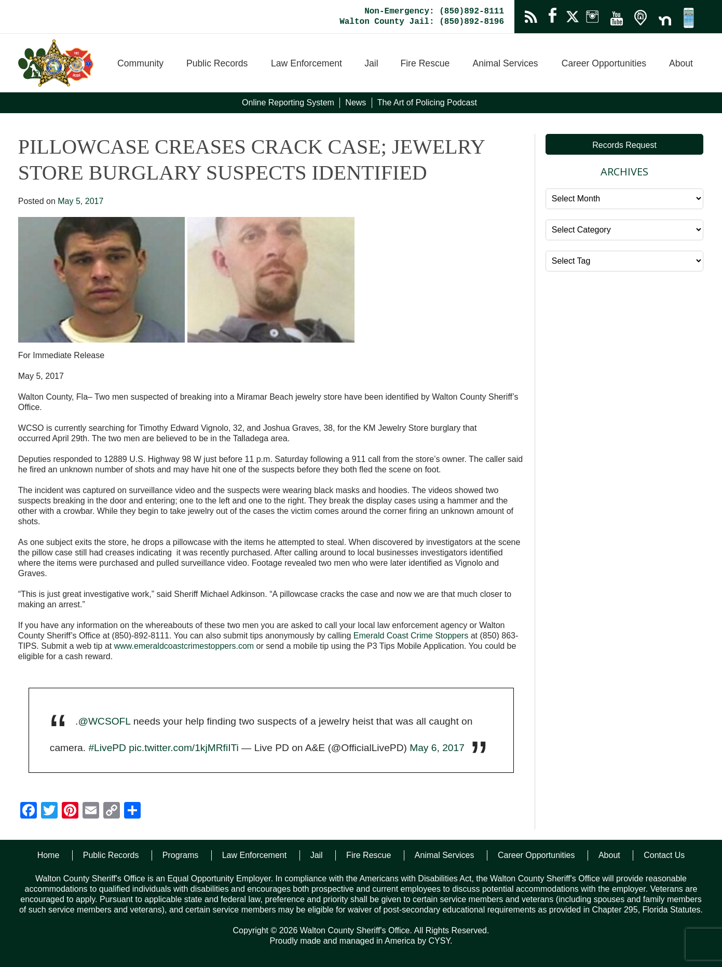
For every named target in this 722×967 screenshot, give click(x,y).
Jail (371, 63)
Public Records (217, 63)
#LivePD (107, 747)
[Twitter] (49, 811)
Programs (180, 855)
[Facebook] (28, 811)
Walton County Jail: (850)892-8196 (421, 21)
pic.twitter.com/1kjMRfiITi (183, 747)
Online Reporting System (288, 102)
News (355, 102)
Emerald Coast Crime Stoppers (410, 635)
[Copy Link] (111, 811)
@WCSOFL (104, 721)
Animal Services (505, 63)
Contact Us (664, 855)
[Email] (90, 811)
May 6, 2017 (437, 747)
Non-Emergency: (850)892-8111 (434, 11)
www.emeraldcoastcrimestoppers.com (184, 646)
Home (48, 855)
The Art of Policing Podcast (427, 102)
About (681, 63)
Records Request (624, 145)
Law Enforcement (306, 63)
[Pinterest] (70, 811)
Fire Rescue (424, 63)
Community (140, 63)
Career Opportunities (604, 63)
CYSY (439, 940)
